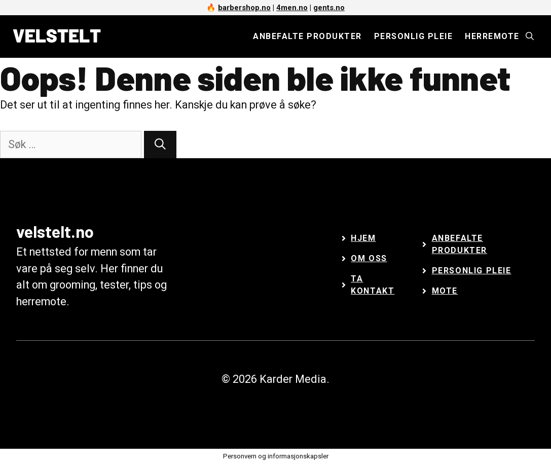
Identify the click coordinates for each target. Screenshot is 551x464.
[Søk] (160, 145)
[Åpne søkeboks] (530, 36)
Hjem (363, 238)
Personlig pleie (413, 36)
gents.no (329, 7)
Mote (445, 291)
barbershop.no (244, 7)
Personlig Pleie (471, 270)
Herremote (492, 36)
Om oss (369, 258)
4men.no (292, 7)
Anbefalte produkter (307, 36)
